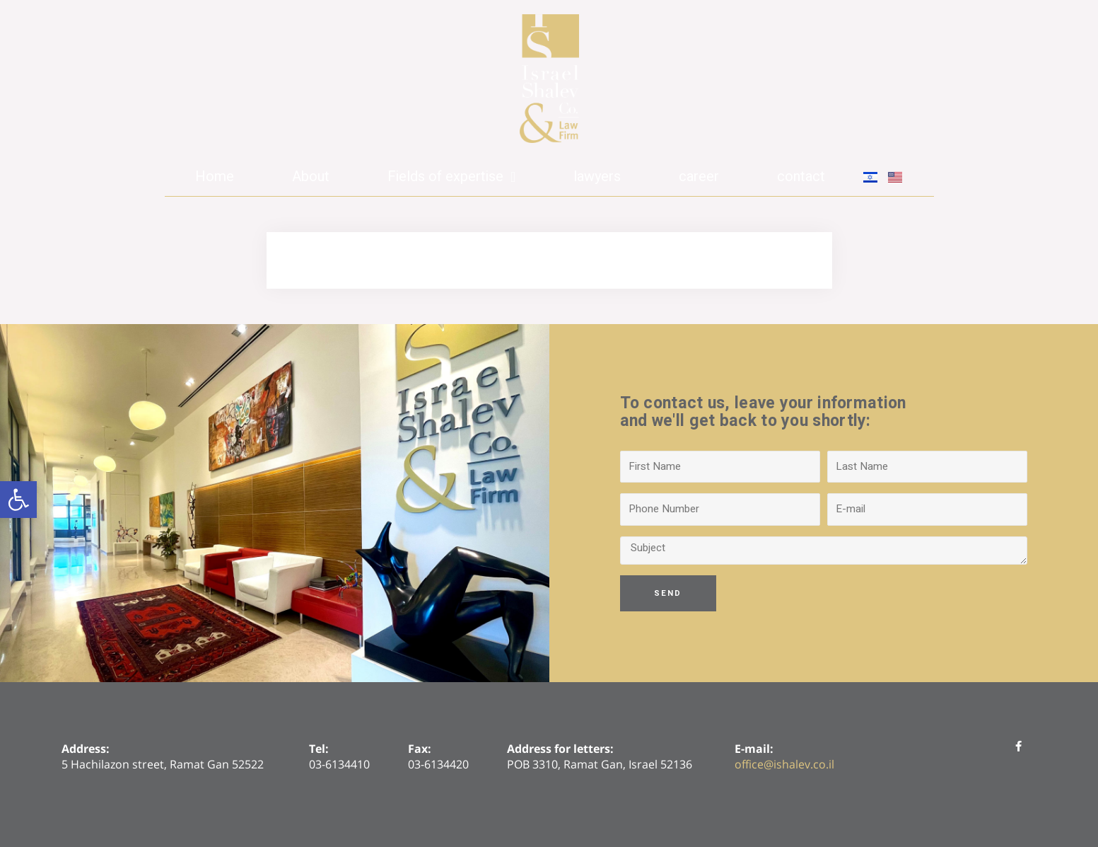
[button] (18, 499)
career (699, 176)
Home (214, 176)
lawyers (597, 176)
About (310, 176)
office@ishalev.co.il (784, 764)
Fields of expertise (451, 177)
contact (801, 176)
